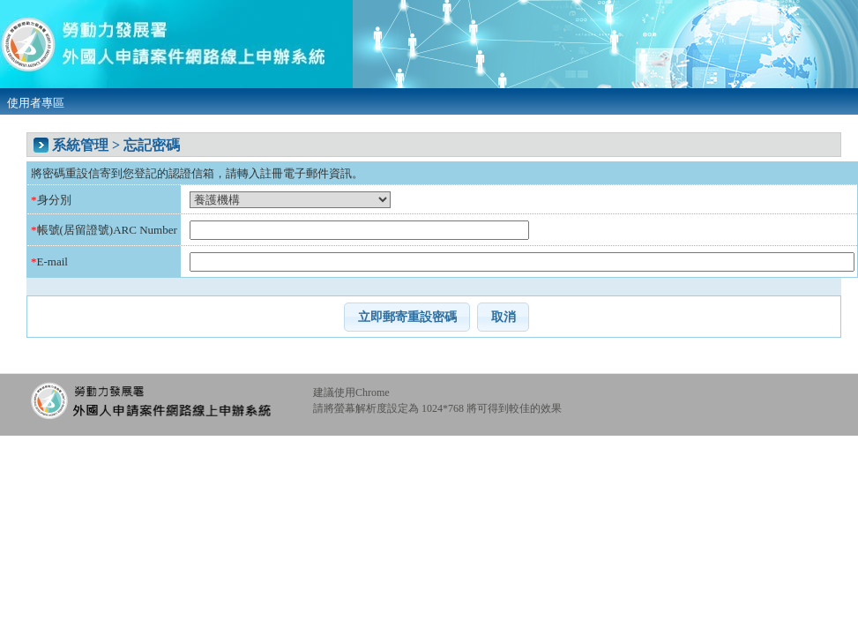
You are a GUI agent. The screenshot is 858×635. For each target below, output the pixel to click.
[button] (407, 317)
